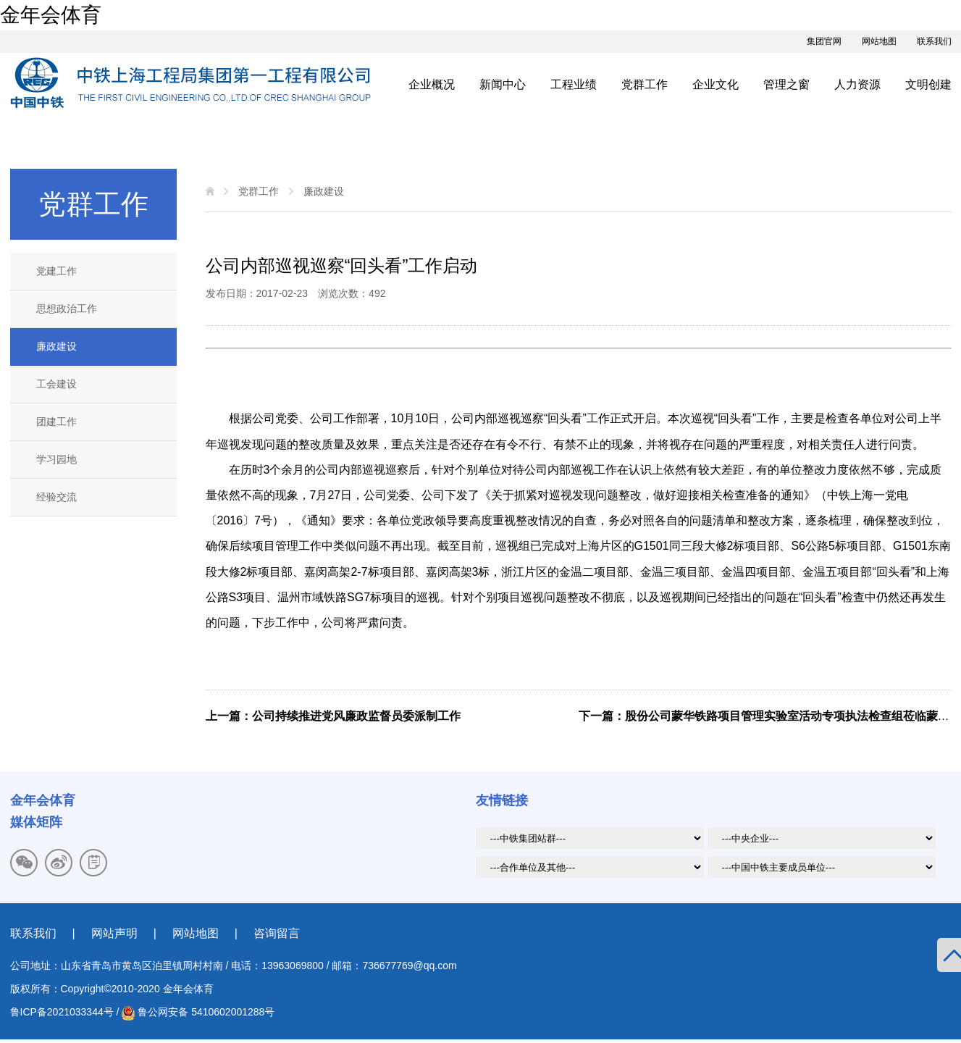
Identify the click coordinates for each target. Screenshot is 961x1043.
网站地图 (879, 41)
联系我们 (934, 41)
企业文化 (715, 84)
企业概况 (431, 84)
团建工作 (56, 421)
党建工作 (56, 271)
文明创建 (928, 84)
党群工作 (644, 84)
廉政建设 (56, 346)
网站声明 (114, 933)
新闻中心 (502, 84)
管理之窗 (786, 84)
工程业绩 (573, 84)
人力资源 (857, 84)
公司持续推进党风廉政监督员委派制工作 (356, 716)
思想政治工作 (66, 308)
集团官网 (824, 41)
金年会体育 (50, 15)
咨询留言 (276, 933)
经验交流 (56, 497)
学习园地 (56, 459)
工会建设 (56, 384)
